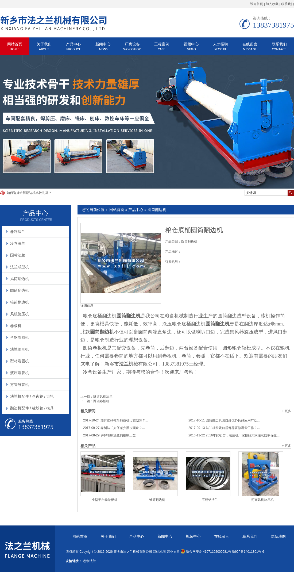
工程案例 (161, 44)
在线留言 (249, 44)
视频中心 (191, 44)
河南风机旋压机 (262, 500)
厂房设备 (132, 44)
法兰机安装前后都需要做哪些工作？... (224, 428)
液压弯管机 (19, 373)
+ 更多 (286, 411)
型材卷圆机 (19, 361)
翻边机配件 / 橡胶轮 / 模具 (32, 408)
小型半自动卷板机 (104, 500)
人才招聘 (220, 44)
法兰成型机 (19, 267)
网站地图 (278, 537)
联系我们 (287, 4)
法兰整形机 (19, 349)
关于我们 (44, 44)
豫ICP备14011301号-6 (248, 552)
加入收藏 (272, 4)
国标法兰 (17, 255)
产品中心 (73, 44)
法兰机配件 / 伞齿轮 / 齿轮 (32, 396)
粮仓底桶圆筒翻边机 (194, 230)
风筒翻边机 (19, 279)
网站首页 (14, 44)
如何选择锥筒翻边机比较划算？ (29, 193)
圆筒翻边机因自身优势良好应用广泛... (224, 420)
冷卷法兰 (17, 243)
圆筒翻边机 (157, 210)
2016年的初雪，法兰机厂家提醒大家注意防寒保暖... (234, 435)
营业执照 (173, 552)
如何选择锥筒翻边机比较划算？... (115, 420)
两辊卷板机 (101, 401)
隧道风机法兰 (103, 396)
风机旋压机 (19, 314)
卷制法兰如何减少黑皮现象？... (114, 428)
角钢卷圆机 (19, 337)
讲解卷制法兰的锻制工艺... (110, 435)
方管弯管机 (19, 384)
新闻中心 (102, 44)
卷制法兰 (17, 231)
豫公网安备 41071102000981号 (205, 552)
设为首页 (256, 4)
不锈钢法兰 (210, 500)
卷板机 (15, 326)
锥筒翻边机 (157, 500)
